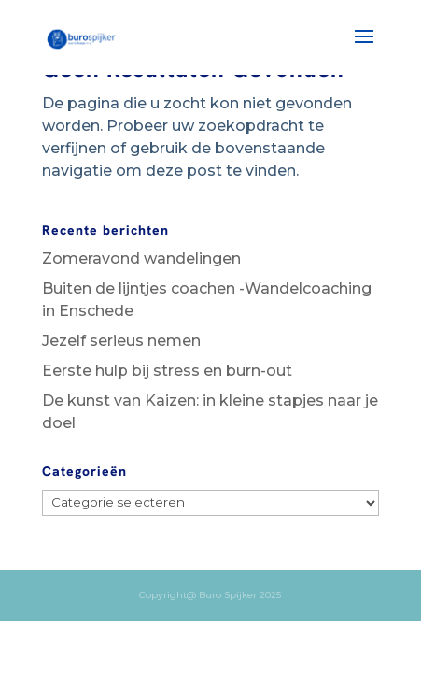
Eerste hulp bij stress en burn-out (167, 370)
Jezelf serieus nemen (121, 341)
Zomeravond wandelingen (141, 258)
